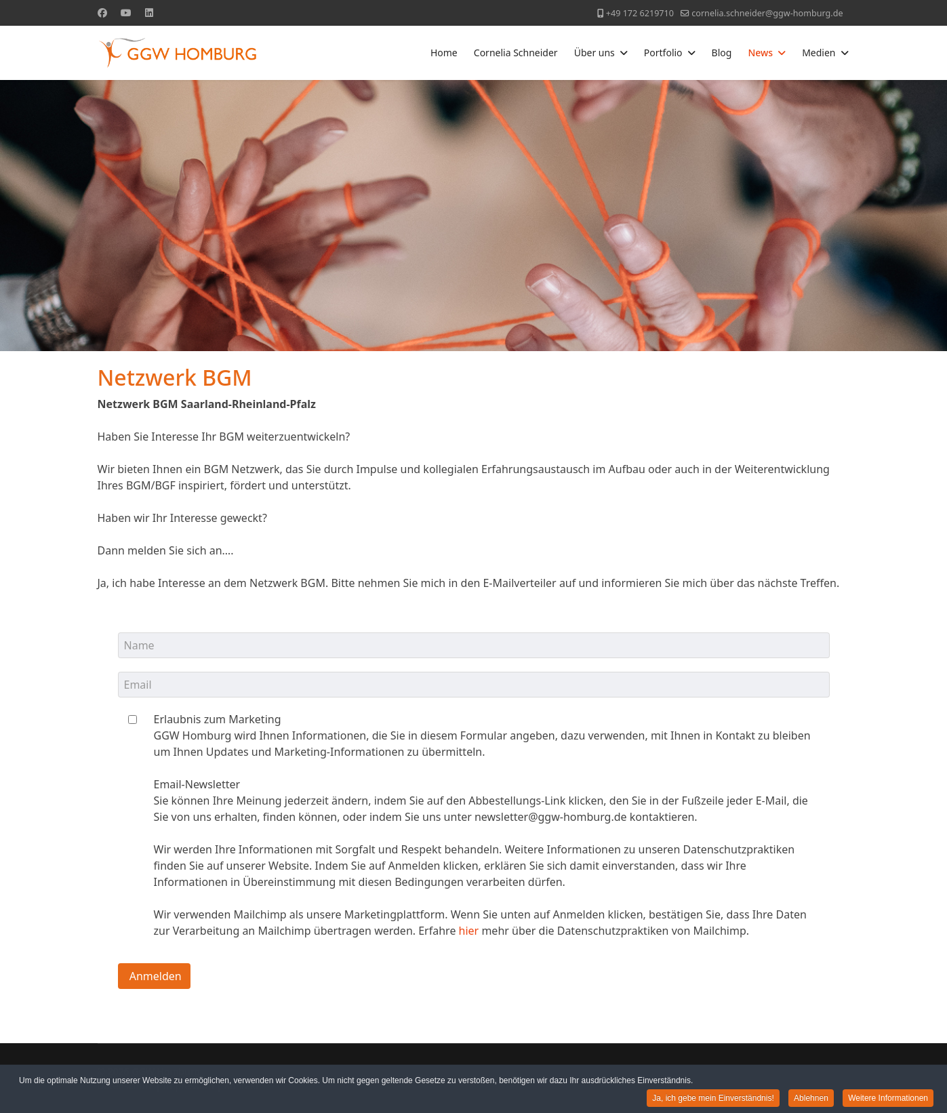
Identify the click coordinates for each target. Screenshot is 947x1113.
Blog (722, 52)
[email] (474, 684)
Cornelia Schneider (516, 52)
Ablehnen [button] (811, 1099)
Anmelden (154, 976)
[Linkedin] (149, 12)
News (760, 52)
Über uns (594, 52)
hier (469, 930)
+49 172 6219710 (640, 13)
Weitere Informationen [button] (888, 1099)
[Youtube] (126, 12)
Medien (818, 52)
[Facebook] (102, 12)
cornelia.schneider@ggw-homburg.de (767, 13)
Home (444, 52)
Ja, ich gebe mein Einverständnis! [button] (712, 1099)
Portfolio (663, 52)
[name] (474, 645)
